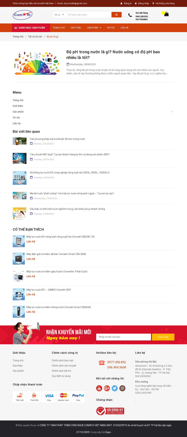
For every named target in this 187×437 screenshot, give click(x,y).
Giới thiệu (18, 105)
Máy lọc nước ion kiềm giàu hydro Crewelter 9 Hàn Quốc (56, 271)
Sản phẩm (18, 111)
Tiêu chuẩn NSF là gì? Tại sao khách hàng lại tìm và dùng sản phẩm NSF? (70, 154)
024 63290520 (143, 376)
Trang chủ (18, 100)
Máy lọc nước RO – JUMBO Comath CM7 (48, 289)
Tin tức (16, 117)
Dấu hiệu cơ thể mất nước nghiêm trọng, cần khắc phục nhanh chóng (67, 209)
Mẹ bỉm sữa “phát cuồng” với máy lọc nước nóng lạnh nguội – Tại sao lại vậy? (72, 193)
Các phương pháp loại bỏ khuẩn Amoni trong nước (57, 139)
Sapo (108, 432)
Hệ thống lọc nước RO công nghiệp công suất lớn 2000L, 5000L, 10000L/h (70, 172)
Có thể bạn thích (28, 229)
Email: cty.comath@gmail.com (72, 3)
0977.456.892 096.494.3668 (116, 364)
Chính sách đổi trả (61, 370)
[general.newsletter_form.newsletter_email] (123, 337)
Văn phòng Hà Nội (146, 361)
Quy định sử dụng (61, 376)
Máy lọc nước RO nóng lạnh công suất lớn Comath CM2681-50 (60, 236)
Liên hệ (17, 123)
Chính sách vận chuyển (64, 365)
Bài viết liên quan (26, 131)
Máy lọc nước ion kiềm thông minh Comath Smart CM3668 (58, 307)
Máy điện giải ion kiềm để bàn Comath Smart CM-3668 (56, 254)
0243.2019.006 (143, 392)
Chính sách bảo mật (62, 360)
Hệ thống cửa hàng (165, 3)
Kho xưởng (141, 381)
